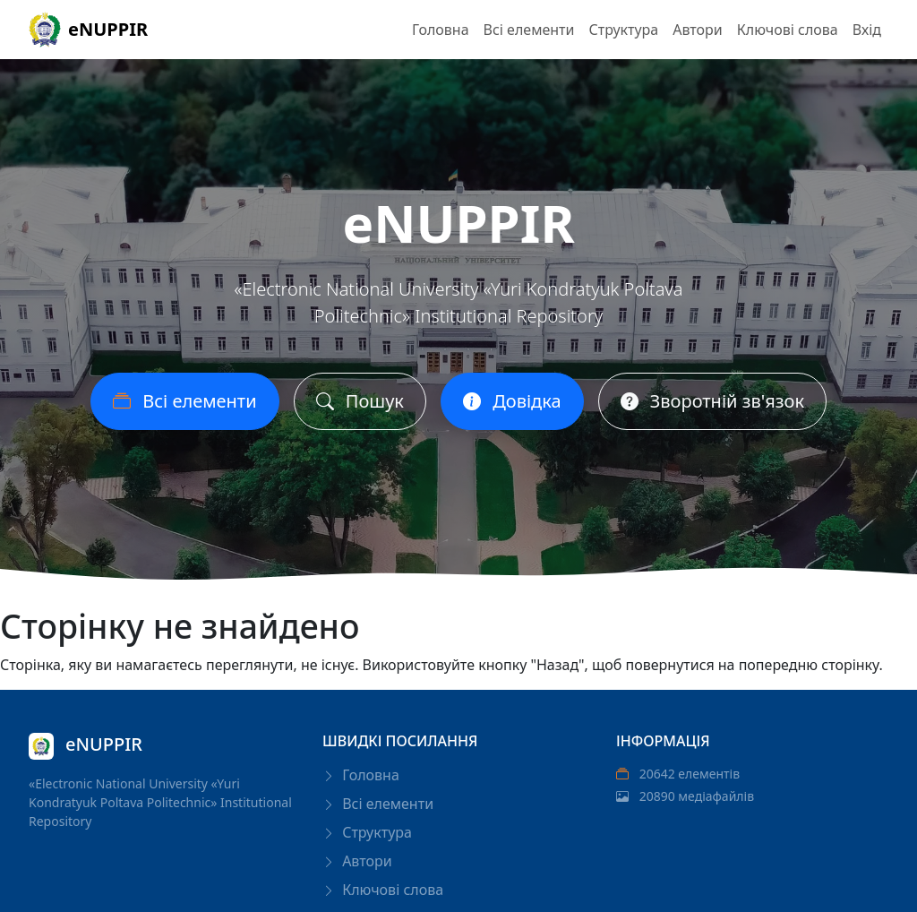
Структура (623, 29)
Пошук (360, 401)
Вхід (867, 29)
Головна (440, 29)
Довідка (512, 401)
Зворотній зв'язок (712, 401)
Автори (698, 29)
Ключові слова (787, 29)
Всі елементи (529, 29)
